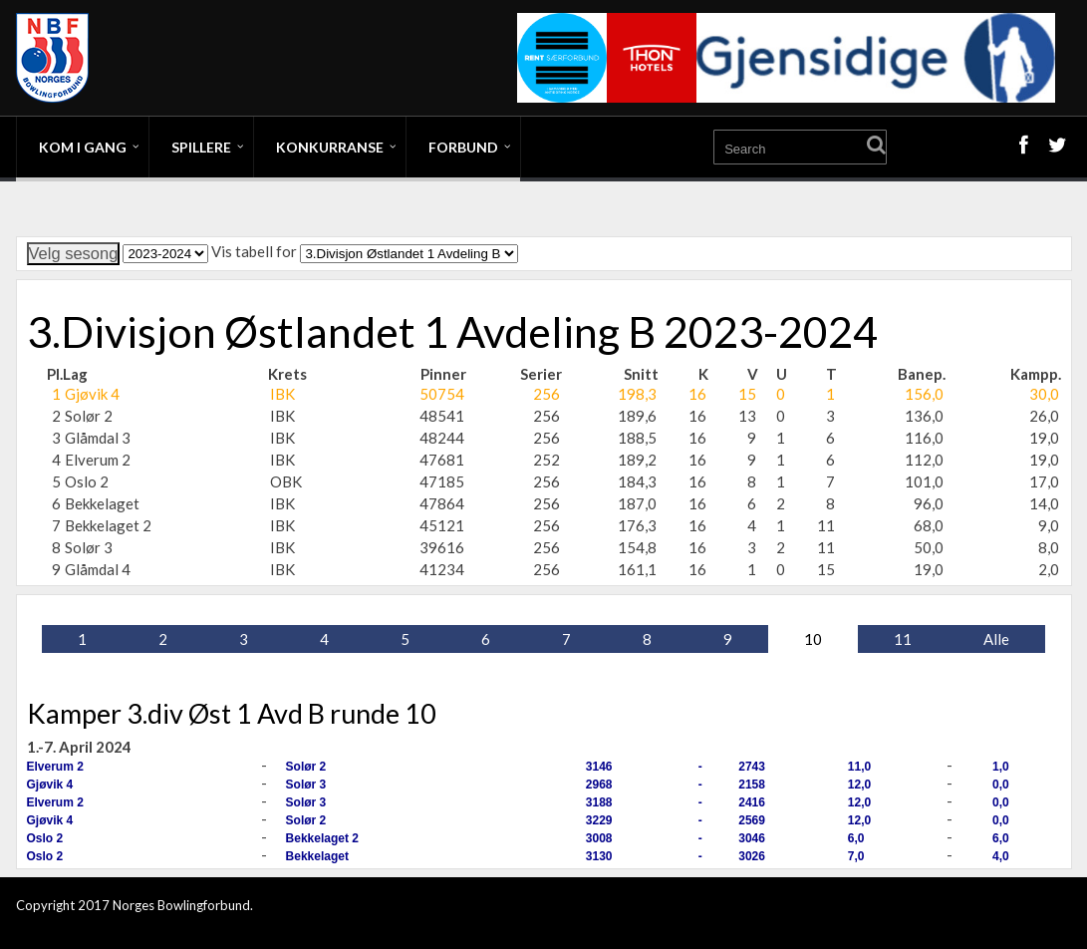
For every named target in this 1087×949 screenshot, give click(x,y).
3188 (599, 802)
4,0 (1000, 856)
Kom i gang (83, 147)
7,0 (856, 856)
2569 (751, 820)
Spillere (201, 147)
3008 (599, 838)
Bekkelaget (317, 856)
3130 (599, 856)
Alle (996, 639)
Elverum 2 (55, 767)
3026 (751, 856)
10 (813, 639)
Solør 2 (306, 767)
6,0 (856, 838)
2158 (751, 784)
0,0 (1000, 784)
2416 (751, 802)
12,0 (859, 784)
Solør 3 (306, 784)
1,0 (1000, 767)
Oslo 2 (45, 838)
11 (903, 639)
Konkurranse (330, 147)
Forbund (463, 147)
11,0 (859, 767)
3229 (599, 820)
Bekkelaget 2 (322, 838)
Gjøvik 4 (50, 784)
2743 (751, 767)
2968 (599, 784)
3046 (751, 838)
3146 (599, 767)
